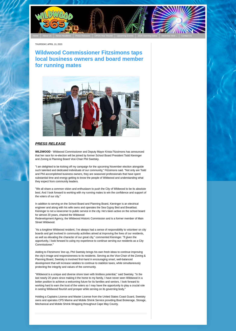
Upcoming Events (125, 36)
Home (35, 36)
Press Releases (82, 36)
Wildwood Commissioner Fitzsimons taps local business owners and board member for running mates (89, 58)
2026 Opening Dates (147, 36)
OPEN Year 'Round (103, 36)
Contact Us (186, 36)
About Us (47, 36)
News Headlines (63, 36)
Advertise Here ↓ (169, 36)
